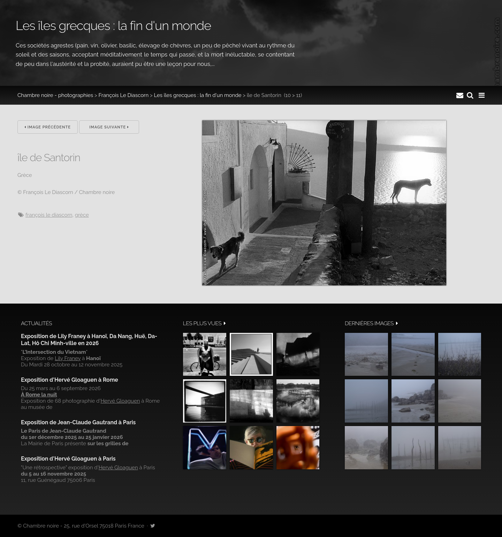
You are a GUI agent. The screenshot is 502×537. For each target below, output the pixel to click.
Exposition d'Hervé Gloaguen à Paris (68, 458)
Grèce (82, 215)
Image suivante (109, 127)
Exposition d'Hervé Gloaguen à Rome (69, 379)
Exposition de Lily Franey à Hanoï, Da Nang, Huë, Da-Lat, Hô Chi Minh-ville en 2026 (89, 339)
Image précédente (47, 127)
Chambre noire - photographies (55, 95)
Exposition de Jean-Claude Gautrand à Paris (78, 422)
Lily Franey (68, 358)
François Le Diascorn (124, 95)
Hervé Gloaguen (120, 401)
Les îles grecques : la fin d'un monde (197, 95)
